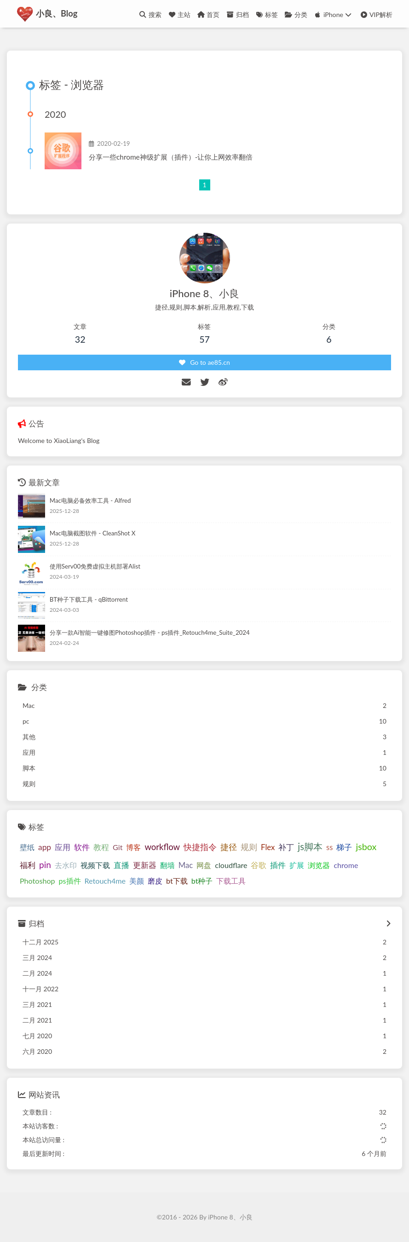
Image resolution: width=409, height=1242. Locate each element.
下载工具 (231, 880)
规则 (249, 847)
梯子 (344, 847)
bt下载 (177, 880)
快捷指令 (200, 847)
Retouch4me (105, 880)
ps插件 (70, 880)
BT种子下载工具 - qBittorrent (89, 599)
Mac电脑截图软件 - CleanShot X (93, 533)
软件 (82, 847)
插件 (278, 865)
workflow (162, 847)
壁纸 (27, 847)
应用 (62, 847)
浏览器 (319, 865)
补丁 (286, 847)
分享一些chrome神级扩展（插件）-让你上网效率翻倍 (171, 157)
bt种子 (202, 880)
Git (117, 847)
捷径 (228, 847)
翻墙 (167, 865)
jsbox (366, 847)
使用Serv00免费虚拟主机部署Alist (95, 566)
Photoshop (37, 880)
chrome (346, 865)
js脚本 (310, 846)
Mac (186, 865)
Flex (268, 847)
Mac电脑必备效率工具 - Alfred (90, 500)
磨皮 (155, 880)
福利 (27, 865)
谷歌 (258, 865)
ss (329, 847)
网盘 (203, 865)
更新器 (144, 865)
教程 (101, 847)
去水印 (66, 865)
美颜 (136, 880)
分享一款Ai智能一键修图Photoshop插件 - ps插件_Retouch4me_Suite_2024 (150, 632)
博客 (133, 847)
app (44, 847)
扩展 (296, 865)
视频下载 (95, 865)
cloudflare (231, 865)
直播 (121, 865)
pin (45, 864)
